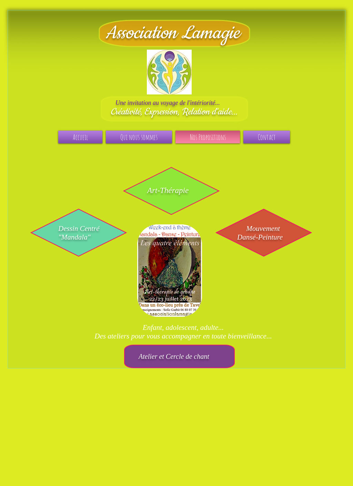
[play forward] (196, 270)
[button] (169, 270)
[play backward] (145, 270)
